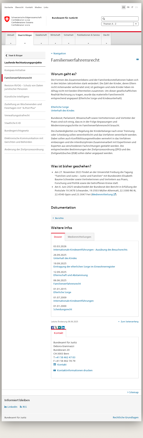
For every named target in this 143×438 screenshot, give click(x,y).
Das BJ (106, 35)
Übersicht (19, 7)
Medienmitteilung (102, 194)
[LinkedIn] (63, 327)
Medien (38, 7)
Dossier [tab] (58, 236)
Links (46, 7)
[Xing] (60, 327)
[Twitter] (56, 327)
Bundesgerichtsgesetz (16, 130)
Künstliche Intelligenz (16, 96)
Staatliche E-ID (12, 122)
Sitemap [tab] (134, 392)
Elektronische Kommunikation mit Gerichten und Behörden (23, 140)
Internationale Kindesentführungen (73, 300)
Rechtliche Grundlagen (126, 417)
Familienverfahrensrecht (67, 283)
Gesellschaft (41, 35)
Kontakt (29, 7)
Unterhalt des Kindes (62, 110)
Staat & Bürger (26, 36)
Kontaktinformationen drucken (75, 370)
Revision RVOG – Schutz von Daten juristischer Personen (23, 87)
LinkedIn (12, 406)
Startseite (8, 7)
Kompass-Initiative (14, 70)
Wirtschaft (55, 35)
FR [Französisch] (128, 7)
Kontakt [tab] (58, 332)
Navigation (59, 53)
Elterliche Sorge (60, 106)
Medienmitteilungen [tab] (79, 236)
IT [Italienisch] (132, 7)
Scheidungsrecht (62, 309)
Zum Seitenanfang (129, 321)
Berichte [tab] (59, 218)
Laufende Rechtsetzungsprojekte (23, 62)
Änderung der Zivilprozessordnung (24, 149)
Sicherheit (68, 35)
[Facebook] (53, 327)
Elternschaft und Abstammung (70, 275)
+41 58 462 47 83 (65, 357)
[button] (104, 19)
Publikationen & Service (88, 35)
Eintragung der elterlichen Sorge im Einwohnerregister (84, 266)
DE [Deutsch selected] (123, 7)
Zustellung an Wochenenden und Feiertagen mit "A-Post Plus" (23, 106)
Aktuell (10, 35)
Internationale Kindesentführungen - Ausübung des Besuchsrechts (90, 249)
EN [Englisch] (137, 7)
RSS (25, 406)
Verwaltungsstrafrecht (17, 115)
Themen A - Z (119, 24)
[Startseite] (48, 21)
